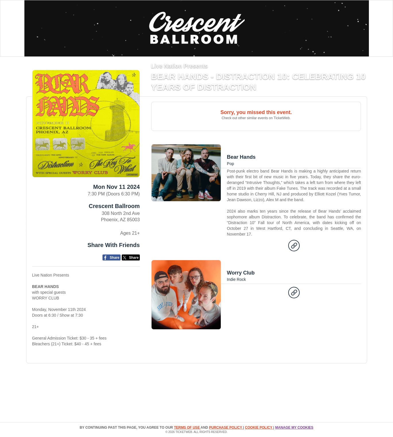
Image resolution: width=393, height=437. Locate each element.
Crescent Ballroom (114, 206)
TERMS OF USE (187, 428)
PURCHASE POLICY (226, 428)
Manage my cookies (294, 428)
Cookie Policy (259, 428)
